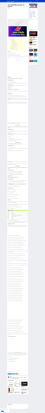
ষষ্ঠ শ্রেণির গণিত (31, 17)
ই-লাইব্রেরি (33, 15)
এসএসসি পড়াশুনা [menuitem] (30, 1)
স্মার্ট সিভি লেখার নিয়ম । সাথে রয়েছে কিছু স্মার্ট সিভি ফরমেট (10, 392)
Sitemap (13, 0)
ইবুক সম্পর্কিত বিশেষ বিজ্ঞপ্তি (16, 0)
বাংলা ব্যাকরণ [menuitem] (25, 1)
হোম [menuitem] (15, 1)
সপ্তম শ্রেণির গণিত (31, 15)
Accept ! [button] (2, 411)
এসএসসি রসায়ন (31, 16)
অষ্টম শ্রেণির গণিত (34, 13)
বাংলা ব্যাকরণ (31, 11)
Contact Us (9, 0)
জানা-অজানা (30, 12)
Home (7, 0)
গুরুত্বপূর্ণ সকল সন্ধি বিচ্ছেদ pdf (10, 386)
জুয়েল (10, 376)
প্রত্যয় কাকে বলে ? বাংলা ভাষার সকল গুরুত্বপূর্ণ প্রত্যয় (24, 386)
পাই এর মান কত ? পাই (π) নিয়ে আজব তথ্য (35, 56)
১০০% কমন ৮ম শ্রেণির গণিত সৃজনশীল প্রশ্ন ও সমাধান (13, 358)
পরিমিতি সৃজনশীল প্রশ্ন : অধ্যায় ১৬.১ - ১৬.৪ (35, 42)
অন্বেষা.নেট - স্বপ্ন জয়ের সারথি (10, 1)
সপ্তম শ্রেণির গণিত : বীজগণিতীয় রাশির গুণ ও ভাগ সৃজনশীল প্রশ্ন (35, 37)
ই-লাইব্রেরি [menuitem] (22, 1)
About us (11, 0)
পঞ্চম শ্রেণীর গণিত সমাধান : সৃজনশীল (11, 359)
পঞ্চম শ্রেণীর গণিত (31, 14)
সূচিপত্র (12, 39)
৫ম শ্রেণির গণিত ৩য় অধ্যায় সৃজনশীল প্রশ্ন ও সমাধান (35, 44)
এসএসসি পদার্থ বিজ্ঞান (34, 16)
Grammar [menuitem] (27, 1)
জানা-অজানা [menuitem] (19, 1)
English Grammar (33, 11)
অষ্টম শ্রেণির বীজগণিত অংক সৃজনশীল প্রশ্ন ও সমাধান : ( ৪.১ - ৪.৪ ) (33, 34)
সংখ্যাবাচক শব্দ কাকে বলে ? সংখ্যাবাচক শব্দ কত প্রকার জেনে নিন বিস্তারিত (24, 393)
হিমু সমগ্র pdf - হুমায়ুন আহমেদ (11, 138)
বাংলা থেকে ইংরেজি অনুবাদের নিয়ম (35, 52)
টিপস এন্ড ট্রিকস (33, 12)
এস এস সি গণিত (31, 13)
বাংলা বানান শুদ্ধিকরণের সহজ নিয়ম (31, 56)
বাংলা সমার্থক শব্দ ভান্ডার (30, 52)
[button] (35, 1)
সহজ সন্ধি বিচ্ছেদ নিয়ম (16, 386)
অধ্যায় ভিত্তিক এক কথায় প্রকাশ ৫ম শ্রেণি (17, 392)
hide (13, 39)
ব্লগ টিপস (33, 14)
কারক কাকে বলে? (13, 40)
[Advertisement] (17, 14)
